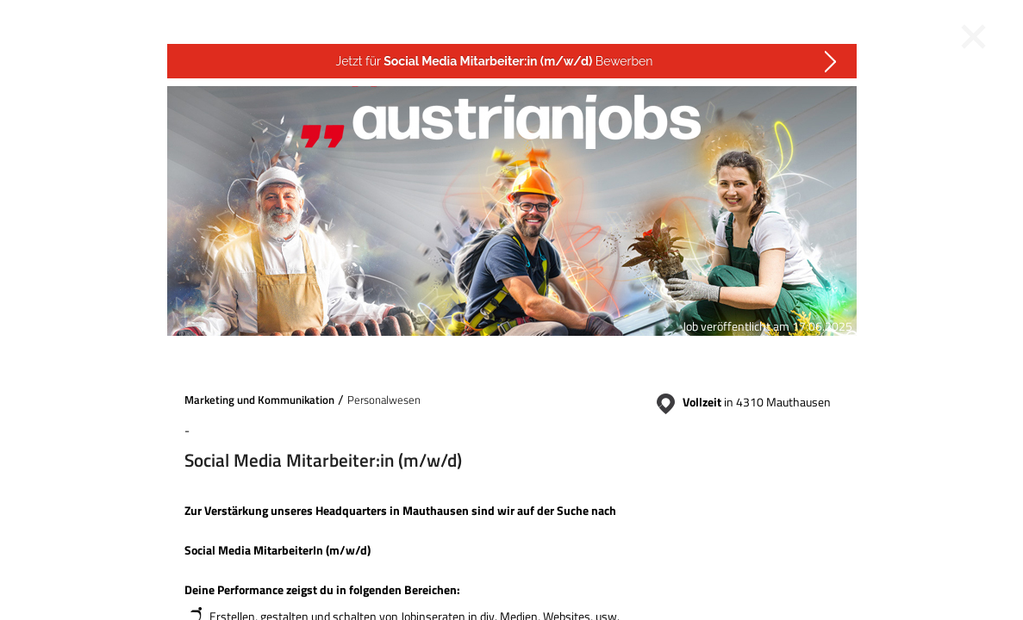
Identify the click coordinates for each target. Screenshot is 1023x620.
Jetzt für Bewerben (494, 61)
